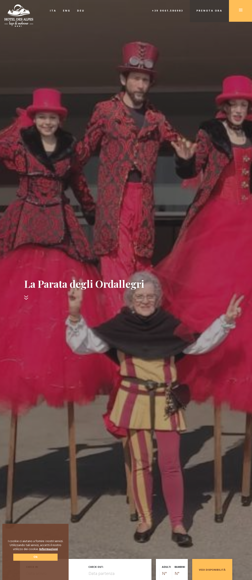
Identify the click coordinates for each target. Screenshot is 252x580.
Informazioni (48, 549)
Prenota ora (209, 11)
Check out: (95, 567)
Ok (35, 557)
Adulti (166, 567)
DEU (81, 11)
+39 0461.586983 (167, 11)
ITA (53, 11)
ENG (66, 11)
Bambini (179, 567)
